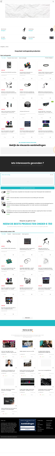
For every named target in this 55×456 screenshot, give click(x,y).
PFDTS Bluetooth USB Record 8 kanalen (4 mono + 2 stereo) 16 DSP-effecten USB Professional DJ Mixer (27, 137)
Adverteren (39, 448)
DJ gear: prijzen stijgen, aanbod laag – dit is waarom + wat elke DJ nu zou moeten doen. (27, 406)
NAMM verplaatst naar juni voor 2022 (27, 364)
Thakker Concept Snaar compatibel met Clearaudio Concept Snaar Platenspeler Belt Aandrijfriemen (28, 197)
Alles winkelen (40, 442)
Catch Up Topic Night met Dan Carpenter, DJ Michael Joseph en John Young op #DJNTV (8, 365)
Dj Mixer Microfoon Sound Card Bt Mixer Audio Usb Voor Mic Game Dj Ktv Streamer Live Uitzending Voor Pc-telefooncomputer (46, 138)
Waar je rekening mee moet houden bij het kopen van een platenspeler (9, 426)
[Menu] (1, 1)
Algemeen (2, 428)
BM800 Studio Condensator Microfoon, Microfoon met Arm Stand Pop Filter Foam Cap (45, 95)
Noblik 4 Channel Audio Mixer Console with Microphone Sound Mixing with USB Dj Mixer (25, 203)
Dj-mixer (8, 201)
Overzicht (39, 445)
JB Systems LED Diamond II (24, 115)
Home (38, 440)
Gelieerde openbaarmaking (49, 445)
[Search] (53, 1)
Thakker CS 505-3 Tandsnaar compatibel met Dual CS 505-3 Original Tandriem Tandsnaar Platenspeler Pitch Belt (45, 74)
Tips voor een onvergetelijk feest (44, 385)
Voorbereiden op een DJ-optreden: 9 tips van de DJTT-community (45, 406)
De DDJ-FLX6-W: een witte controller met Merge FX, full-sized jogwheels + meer (27, 386)
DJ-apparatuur (3, 367)
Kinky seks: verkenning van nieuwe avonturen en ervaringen (8, 406)
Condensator (8, 207)
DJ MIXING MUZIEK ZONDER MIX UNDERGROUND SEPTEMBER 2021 (44, 365)
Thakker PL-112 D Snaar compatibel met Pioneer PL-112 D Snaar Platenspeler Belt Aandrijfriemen (27, 95)
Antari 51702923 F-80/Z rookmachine (8, 255)
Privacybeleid (48, 440)
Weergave (3, 30)
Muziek (39, 387)
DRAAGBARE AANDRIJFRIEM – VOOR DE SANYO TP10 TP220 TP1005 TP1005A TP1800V (27, 278)
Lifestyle (2, 408)
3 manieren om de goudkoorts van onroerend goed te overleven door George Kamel (8, 386)
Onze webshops (40, 446)
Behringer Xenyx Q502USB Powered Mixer (8, 73)
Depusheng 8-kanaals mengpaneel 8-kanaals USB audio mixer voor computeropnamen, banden (27, 256)
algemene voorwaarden (48, 443)
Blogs (38, 443)
